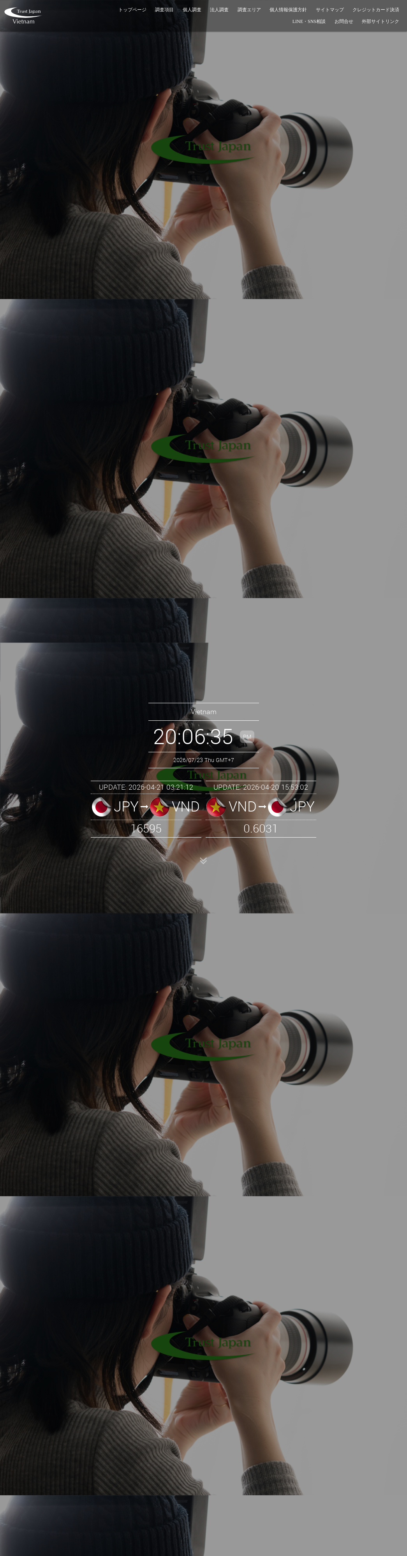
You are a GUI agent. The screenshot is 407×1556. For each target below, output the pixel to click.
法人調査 (219, 9)
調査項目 (164, 9)
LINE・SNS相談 (309, 21)
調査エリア (249, 9)
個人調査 (192, 9)
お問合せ (344, 21)
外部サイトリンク (380, 21)
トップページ (132, 9)
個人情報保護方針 (288, 9)
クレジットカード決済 (375, 9)
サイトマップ (330, 9)
